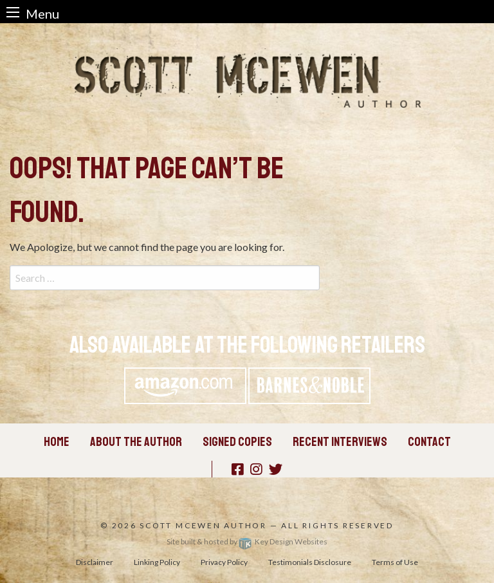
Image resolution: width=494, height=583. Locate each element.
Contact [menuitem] (429, 442)
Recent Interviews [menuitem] (340, 442)
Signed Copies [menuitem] (237, 442)
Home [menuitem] (56, 442)
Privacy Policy (224, 562)
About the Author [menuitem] (136, 442)
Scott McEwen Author (203, 525)
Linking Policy (157, 562)
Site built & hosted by (247, 541)
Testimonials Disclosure (309, 562)
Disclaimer (94, 562)
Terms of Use (395, 562)
